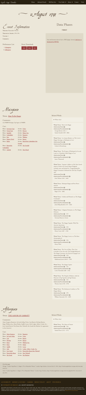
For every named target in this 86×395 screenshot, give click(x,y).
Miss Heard (26, 150)
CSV (35, 48)
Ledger (24, 349)
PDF (50, 30)
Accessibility (6, 382)
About (69, 2)
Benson (25, 131)
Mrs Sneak (9, 355)
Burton (24, 139)
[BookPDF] (64, 63)
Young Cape (10, 131)
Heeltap (9, 340)
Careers (30, 382)
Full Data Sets (52, 2)
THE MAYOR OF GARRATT (19, 316)
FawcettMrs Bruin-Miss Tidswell (31, 351)
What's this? (58, 119)
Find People (56, 382)
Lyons (24, 347)
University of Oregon (10, 385)
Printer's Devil (10, 139)
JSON (24, 48)
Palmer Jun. (26, 133)
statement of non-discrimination (71, 390)
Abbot (28, 349)
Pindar (24, 344)
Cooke (32, 349)
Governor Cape (10, 129)
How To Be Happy (14, 116)
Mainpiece (8, 47)
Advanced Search (41, 2)
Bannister (25, 135)
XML (29, 48)
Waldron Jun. (26, 342)
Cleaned (69, 30)
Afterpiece (8, 50)
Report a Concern (18, 382)
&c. (36, 349)
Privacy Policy (39, 382)
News (82, 2)
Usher (24, 129)
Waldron (25, 137)
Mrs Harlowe (26, 355)
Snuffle (8, 347)
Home (33, 2)
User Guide (62, 2)
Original (60, 30)
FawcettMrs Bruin (11, 353)
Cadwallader (10, 135)
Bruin (8, 344)
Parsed (77, 30)
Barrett (24, 338)
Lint (8, 338)
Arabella (9, 150)
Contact (76, 2)
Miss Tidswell (26, 353)
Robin (8, 141)
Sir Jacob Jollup (11, 336)
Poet (8, 137)
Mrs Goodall (26, 145)
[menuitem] (33, 2)
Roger (8, 342)
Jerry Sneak (10, 351)
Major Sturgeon (11, 334)
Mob (8, 349)
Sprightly (9, 133)
